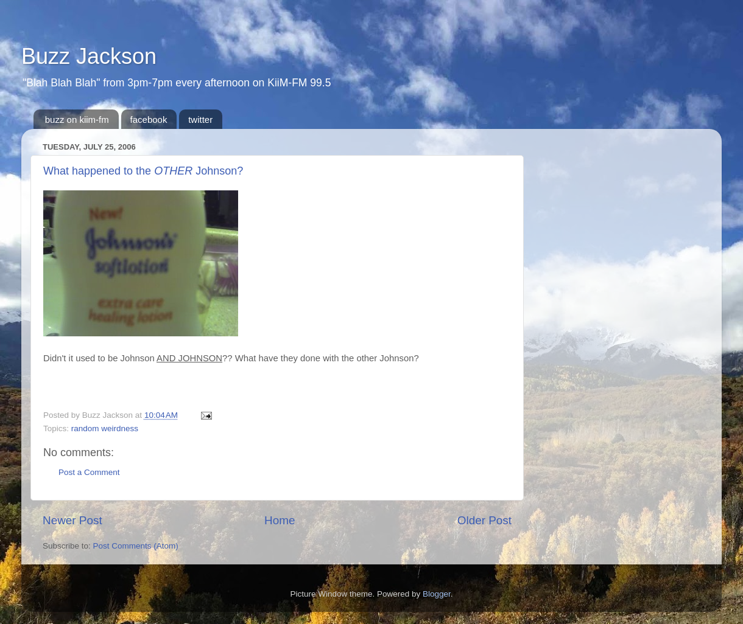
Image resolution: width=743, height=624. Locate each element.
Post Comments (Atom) (135, 545)
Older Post (484, 520)
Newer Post (72, 520)
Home (279, 520)
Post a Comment (89, 472)
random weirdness (104, 428)
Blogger (437, 593)
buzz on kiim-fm (77, 119)
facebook (148, 119)
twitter (200, 119)
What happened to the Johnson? (143, 171)
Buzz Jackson (89, 56)
